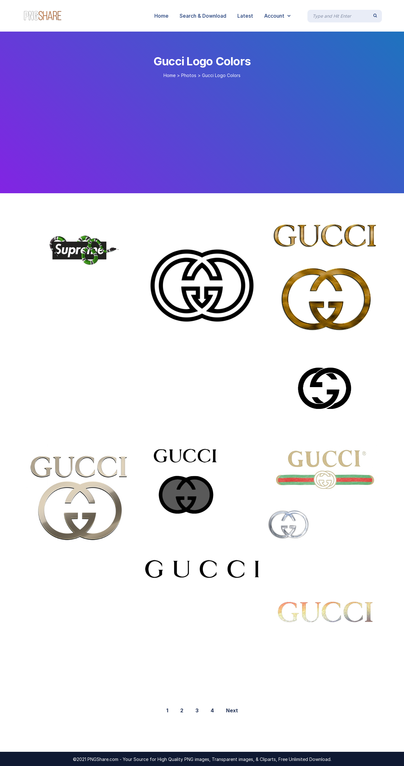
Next (232, 710)
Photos (188, 75)
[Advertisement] (202, 133)
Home (169, 75)
